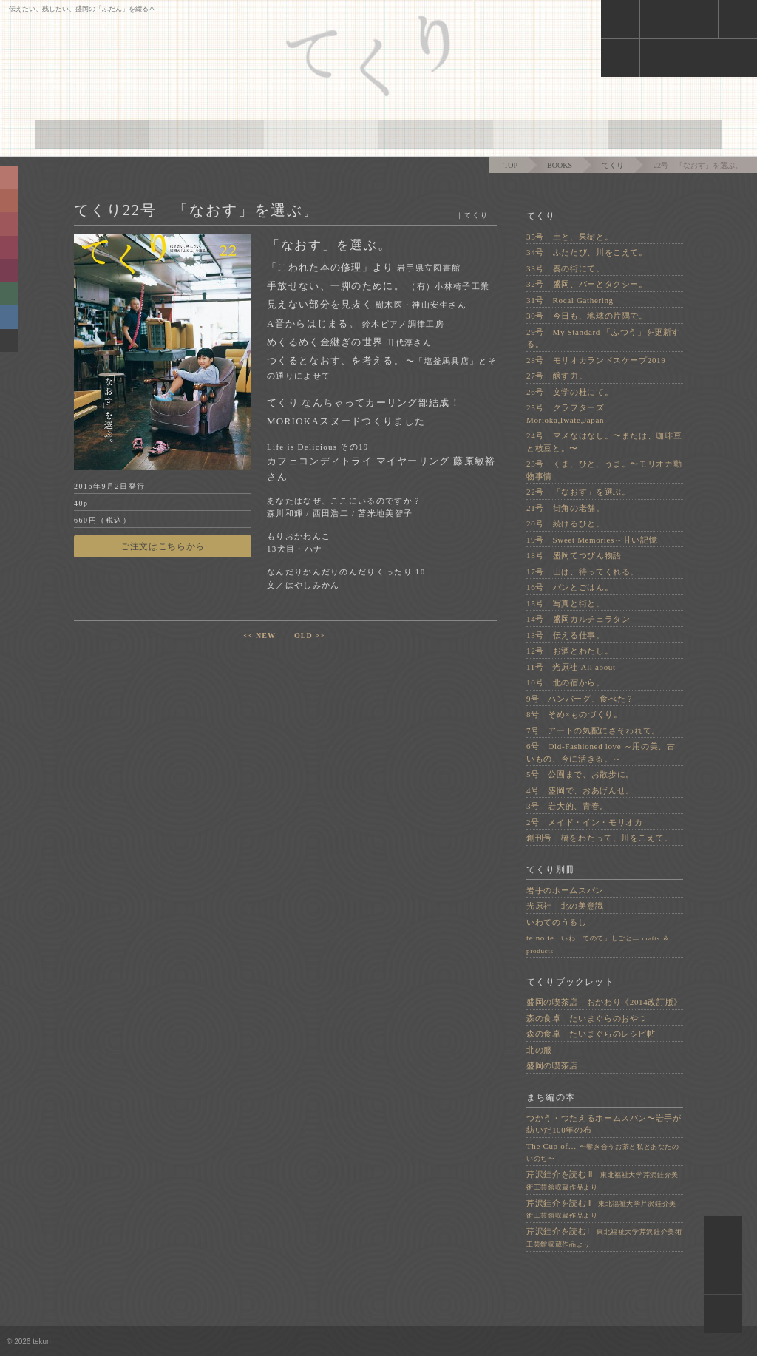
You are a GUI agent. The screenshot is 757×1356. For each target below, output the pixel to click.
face (698, 57)
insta (620, 57)
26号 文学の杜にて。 (569, 391)
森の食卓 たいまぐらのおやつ (586, 1018)
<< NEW (259, 635)
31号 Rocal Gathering (570, 300)
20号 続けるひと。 (565, 523)
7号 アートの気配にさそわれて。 (593, 730)
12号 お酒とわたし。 (569, 650)
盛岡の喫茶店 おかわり (604, 1001)
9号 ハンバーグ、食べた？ (580, 698)
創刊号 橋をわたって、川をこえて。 (599, 837)
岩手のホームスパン (565, 890)
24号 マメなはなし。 (604, 441)
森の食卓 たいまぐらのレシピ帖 (591, 1033)
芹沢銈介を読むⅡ (601, 1209)
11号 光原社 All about (571, 666)
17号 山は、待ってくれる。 (582, 571)
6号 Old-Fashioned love (601, 752)
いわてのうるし (556, 922)
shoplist (698, 19)
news (620, 19)
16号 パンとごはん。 (569, 587)
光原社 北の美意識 (565, 905)
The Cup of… (602, 1152)
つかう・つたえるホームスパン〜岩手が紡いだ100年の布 (604, 1124)
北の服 (539, 1049)
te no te (597, 944)
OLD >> (309, 635)
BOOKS (559, 165)
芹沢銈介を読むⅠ (604, 1237)
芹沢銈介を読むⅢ (602, 1180)
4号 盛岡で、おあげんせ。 (580, 790)
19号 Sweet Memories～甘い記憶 (591, 539)
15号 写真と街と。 (565, 603)
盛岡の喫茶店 (552, 1065)
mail (737, 19)
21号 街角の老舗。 (565, 508)
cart (659, 19)
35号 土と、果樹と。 (569, 236)
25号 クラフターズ (569, 413)
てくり (613, 165)
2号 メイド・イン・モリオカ (584, 822)
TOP (510, 165)
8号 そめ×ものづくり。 (574, 714)
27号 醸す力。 (556, 375)
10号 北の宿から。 (565, 682)
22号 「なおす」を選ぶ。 (578, 491)
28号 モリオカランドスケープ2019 (595, 360)
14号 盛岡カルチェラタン (578, 618)
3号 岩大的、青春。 (567, 805)
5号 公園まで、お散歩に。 (580, 774)
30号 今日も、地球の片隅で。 (587, 315)
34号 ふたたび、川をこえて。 (587, 252)
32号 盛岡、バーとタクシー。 (587, 283)
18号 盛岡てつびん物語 (574, 555)
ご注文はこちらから (162, 546)
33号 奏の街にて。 (565, 268)
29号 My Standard (603, 338)
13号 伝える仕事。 (565, 635)
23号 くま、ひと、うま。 (604, 470)
